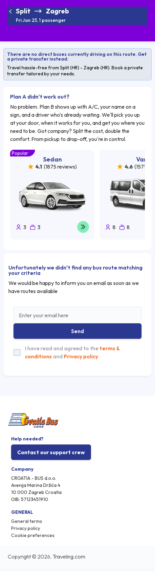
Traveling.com (69, 556)
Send (77, 331)
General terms (26, 521)
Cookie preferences (33, 535)
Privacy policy (81, 356)
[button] (42, 16)
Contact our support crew (51, 452)
